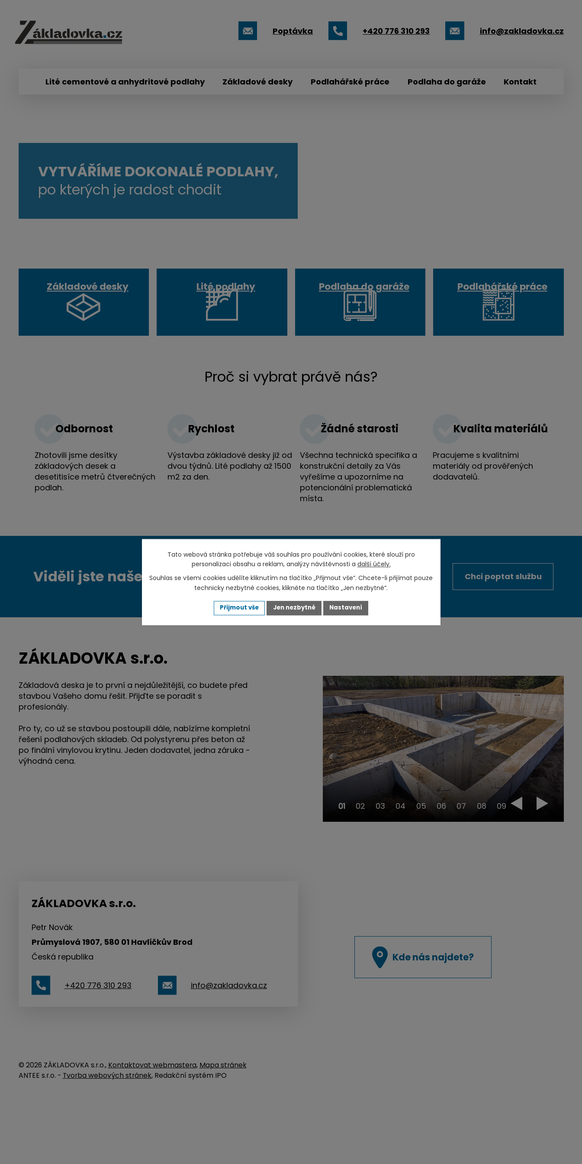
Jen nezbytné (294, 607)
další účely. (374, 564)
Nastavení (349, 607)
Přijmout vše (236, 607)
